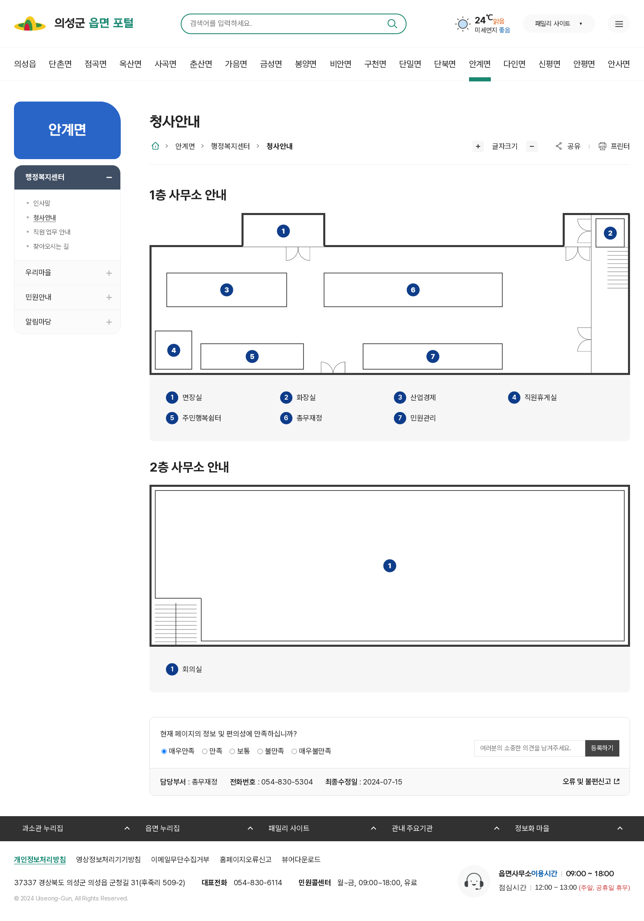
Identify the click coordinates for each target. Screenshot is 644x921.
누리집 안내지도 (618, 23)
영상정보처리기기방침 (108, 859)
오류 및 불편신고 (587, 781)
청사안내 (279, 146)
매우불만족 (315, 751)
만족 (216, 751)
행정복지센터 (230, 146)
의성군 (93, 23)
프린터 (620, 146)
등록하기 (602, 748)
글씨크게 (478, 146)
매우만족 (182, 751)
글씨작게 (532, 146)
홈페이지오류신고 (245, 859)
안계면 (185, 146)
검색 (392, 24)
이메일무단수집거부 (180, 859)
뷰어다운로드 (301, 859)
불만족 (274, 751)
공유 (574, 146)
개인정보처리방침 (40, 859)
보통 (243, 751)
